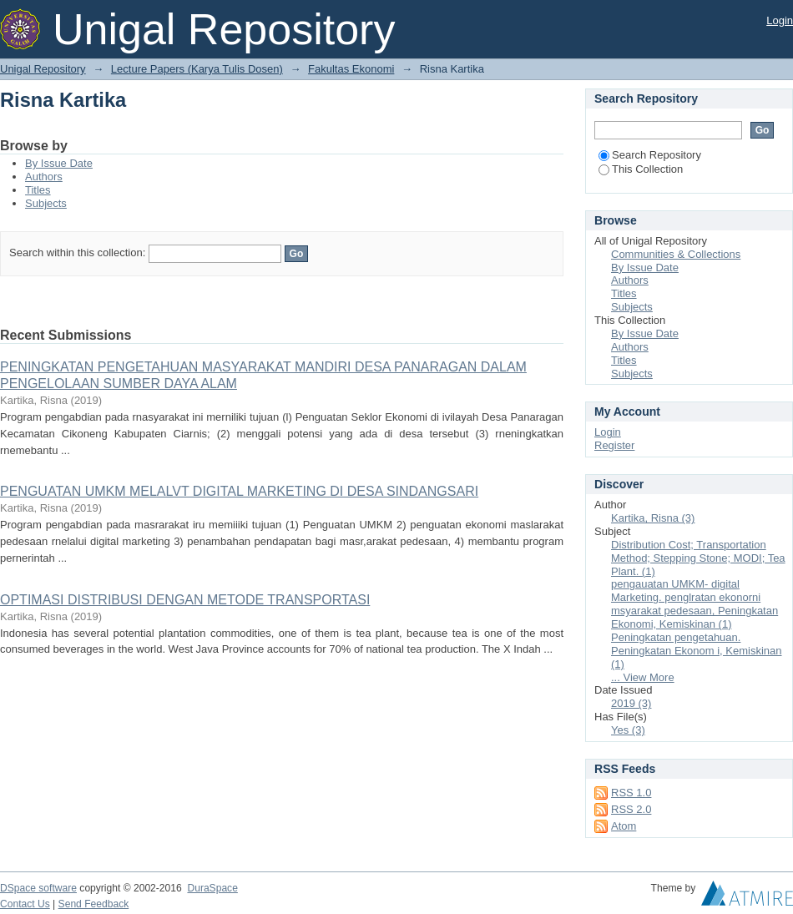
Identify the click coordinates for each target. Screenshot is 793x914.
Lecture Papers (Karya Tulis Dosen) (197, 69)
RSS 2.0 (631, 809)
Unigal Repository (43, 69)
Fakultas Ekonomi (351, 69)
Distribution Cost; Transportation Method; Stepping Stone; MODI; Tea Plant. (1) (698, 558)
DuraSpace (212, 888)
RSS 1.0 (631, 792)
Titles (38, 190)
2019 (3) (631, 703)
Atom (623, 826)
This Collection (641, 169)
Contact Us (25, 904)
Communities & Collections (675, 254)
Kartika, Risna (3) (653, 518)
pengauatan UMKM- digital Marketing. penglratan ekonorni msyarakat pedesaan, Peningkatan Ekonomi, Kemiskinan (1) (694, 604)
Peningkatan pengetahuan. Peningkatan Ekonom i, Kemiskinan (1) (696, 650)
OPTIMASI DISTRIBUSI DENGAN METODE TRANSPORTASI (185, 600)
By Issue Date (59, 163)
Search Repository (650, 155)
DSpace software (38, 888)
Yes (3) (628, 730)
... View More (642, 677)
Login (779, 20)
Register (614, 445)
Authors (44, 176)
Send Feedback (93, 904)
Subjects (46, 203)
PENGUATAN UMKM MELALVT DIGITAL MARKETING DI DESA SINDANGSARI (239, 491)
